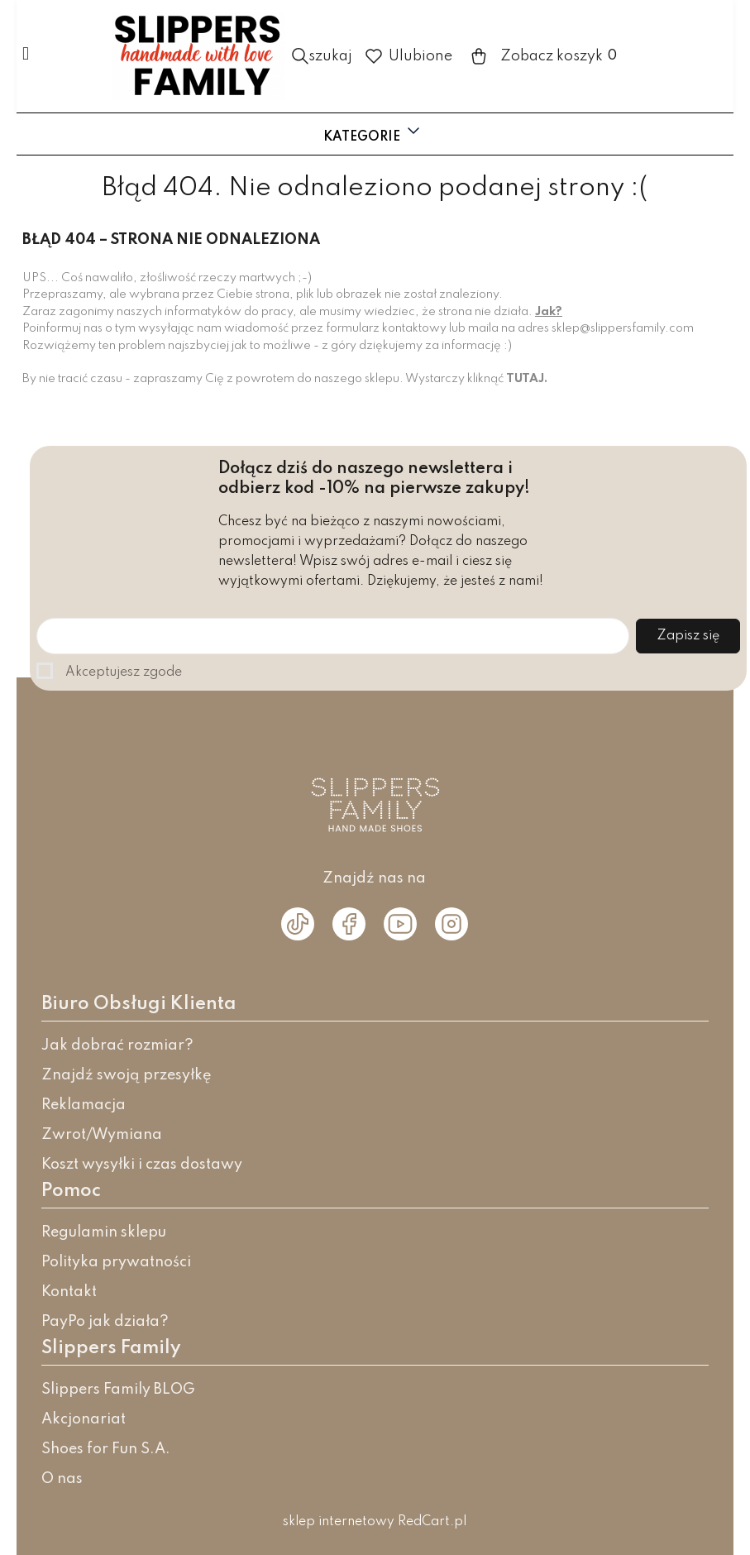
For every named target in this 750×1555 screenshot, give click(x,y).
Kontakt (69, 1292)
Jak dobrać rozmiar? (117, 1045)
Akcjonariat (83, 1419)
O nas (62, 1478)
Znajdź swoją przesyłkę (126, 1075)
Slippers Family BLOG (118, 1389)
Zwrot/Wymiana (101, 1134)
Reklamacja (83, 1105)
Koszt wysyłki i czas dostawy (141, 1164)
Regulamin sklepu (103, 1232)
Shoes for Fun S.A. (105, 1449)
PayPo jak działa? (105, 1321)
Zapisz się (688, 636)
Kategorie (373, 132)
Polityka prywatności (116, 1262)
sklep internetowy (338, 1522)
